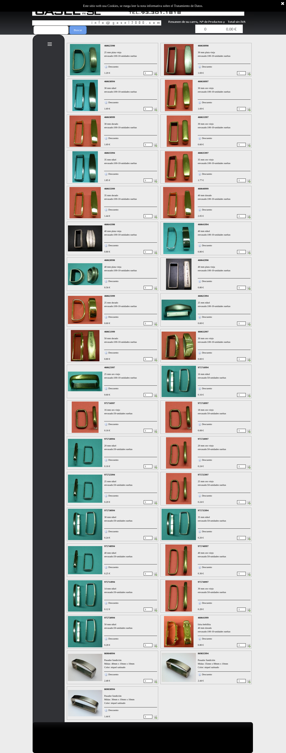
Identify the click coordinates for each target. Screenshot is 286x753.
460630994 (109, 81)
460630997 (203, 81)
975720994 (109, 439)
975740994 (109, 546)
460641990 (109, 224)
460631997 (203, 117)
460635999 (109, 188)
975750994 (109, 617)
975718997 (203, 403)
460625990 (109, 45)
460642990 (203, 260)
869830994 (109, 689)
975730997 (203, 582)
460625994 (203, 296)
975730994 (109, 510)
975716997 (109, 403)
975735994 (203, 510)
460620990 (109, 260)
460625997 (109, 367)
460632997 (203, 331)
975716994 (203, 367)
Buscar (78, 30)
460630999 (109, 117)
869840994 (109, 653)
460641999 (203, 617)
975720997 (203, 439)
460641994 (203, 224)
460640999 (203, 188)
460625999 (109, 296)
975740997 (203, 546)
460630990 (203, 45)
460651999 (109, 331)
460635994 (109, 153)
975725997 (203, 474)
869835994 (203, 653)
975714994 (109, 582)
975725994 (109, 474)
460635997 (203, 153)
